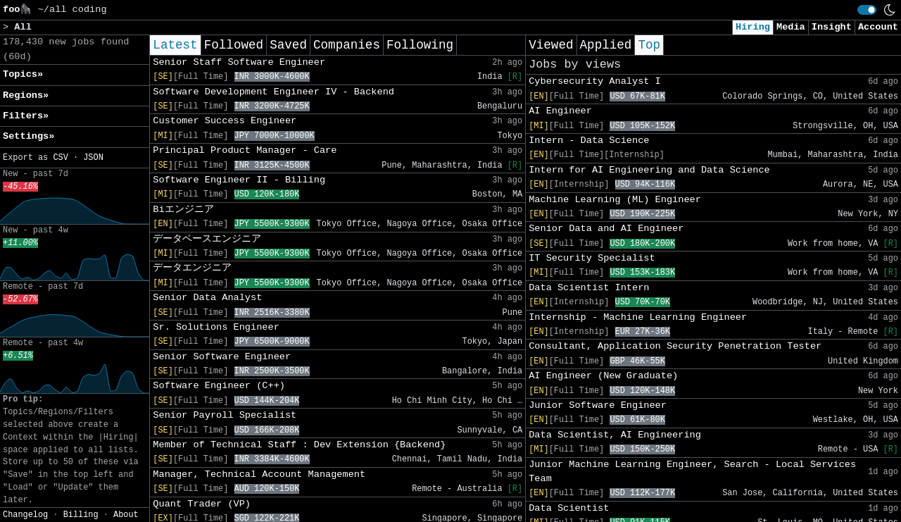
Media (790, 27)
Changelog (25, 515)
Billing (81, 515)
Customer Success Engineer (224, 121)
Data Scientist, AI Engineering (615, 435)
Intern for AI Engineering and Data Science (649, 170)
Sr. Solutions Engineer (216, 327)
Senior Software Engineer (222, 357)
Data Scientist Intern (589, 287)
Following (419, 45)
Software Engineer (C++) (219, 385)
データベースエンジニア (207, 239)
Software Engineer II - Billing (239, 180)
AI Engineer (560, 111)
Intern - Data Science (589, 140)
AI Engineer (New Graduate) (603, 376)
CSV (60, 158)
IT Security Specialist (592, 258)
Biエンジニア (183, 209)
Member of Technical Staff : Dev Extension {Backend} (299, 445)
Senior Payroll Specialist (224, 415)
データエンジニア (192, 268)
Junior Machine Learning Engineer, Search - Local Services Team (692, 471)
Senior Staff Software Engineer (239, 62)
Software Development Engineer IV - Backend (273, 92)
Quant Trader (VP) (202, 504)
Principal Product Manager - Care (244, 150)
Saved (288, 45)
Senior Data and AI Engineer (606, 228)
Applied (606, 45)
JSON (93, 158)
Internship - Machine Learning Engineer (638, 317)
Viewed (551, 45)
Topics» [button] (23, 74)
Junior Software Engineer (598, 405)
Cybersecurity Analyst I (595, 81)
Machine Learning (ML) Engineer (615, 199)
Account (878, 27)
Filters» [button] (26, 116)
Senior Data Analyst (207, 297)
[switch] (866, 10)
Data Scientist (569, 508)
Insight (832, 27)
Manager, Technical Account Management (259, 474)
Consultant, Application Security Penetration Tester (675, 346)
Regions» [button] (26, 95)
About (126, 515)
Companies (346, 45)
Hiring (753, 27)
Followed (233, 45)
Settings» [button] (28, 136)
